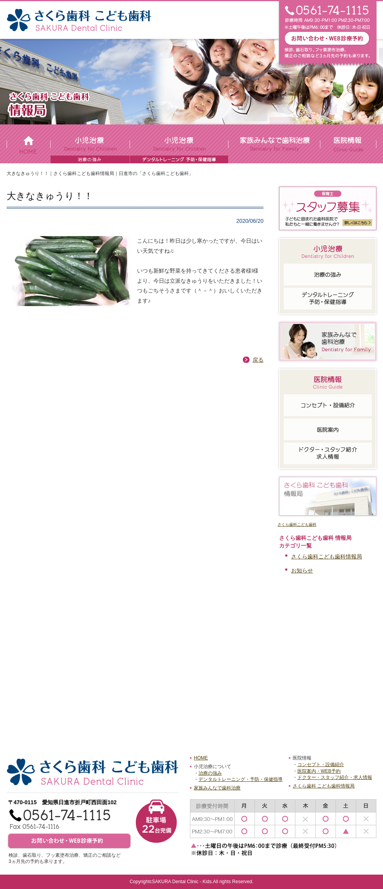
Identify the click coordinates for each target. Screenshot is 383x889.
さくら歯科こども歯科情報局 (326, 556)
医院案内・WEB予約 (319, 771)
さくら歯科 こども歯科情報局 (324, 786)
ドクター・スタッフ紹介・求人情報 (334, 777)
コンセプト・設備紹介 (320, 764)
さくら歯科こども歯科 (297, 524)
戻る (258, 360)
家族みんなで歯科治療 (217, 788)
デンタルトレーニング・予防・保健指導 (241, 779)
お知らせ (302, 570)
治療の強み (210, 773)
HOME (201, 758)
